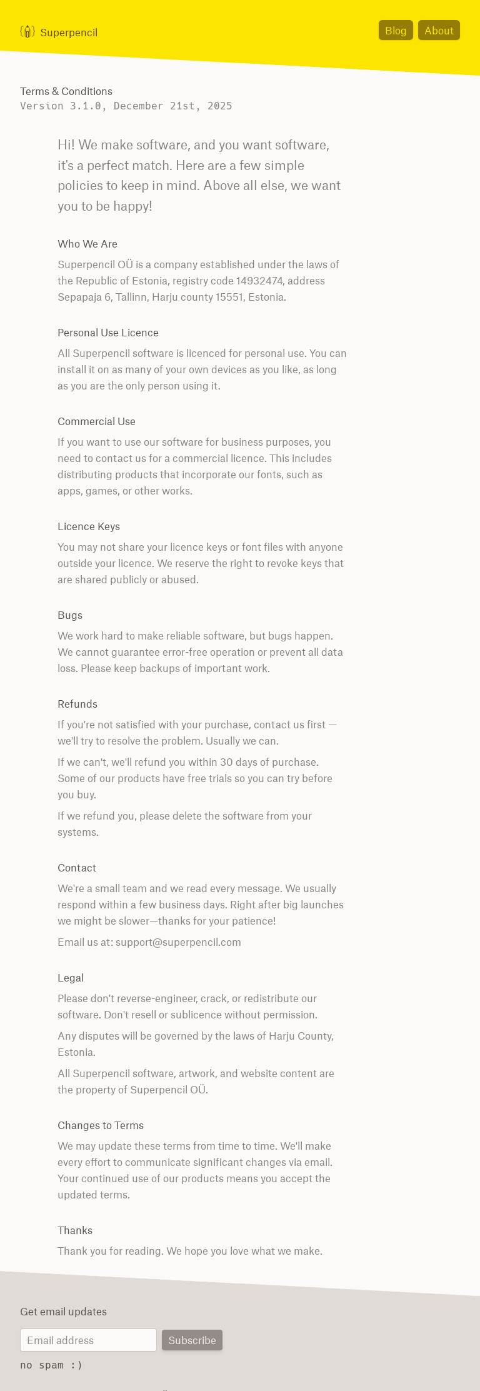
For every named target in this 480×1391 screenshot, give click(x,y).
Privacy (294, 1363)
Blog (399, 30)
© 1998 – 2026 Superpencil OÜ (89, 1363)
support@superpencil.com (170, 910)
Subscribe (193, 1309)
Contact (333, 1363)
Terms (259, 1363)
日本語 (370, 1363)
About (440, 30)
